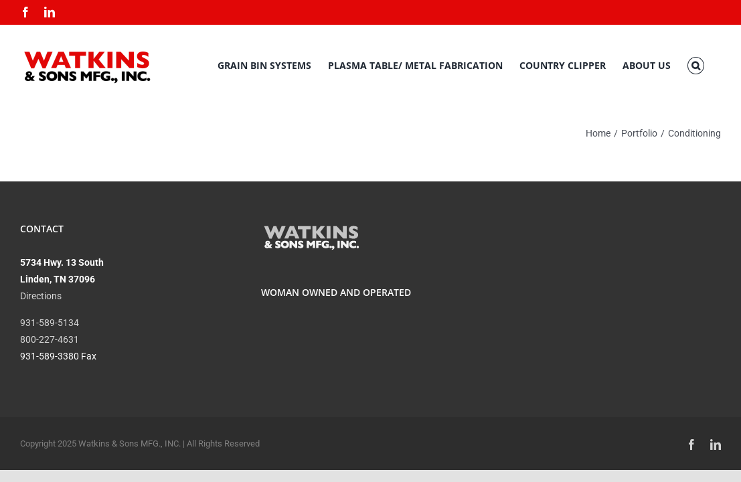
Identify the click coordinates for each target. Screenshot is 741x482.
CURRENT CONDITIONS (611, 272)
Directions (41, 296)
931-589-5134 (49, 322)
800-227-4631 (49, 339)
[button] (712, 65)
